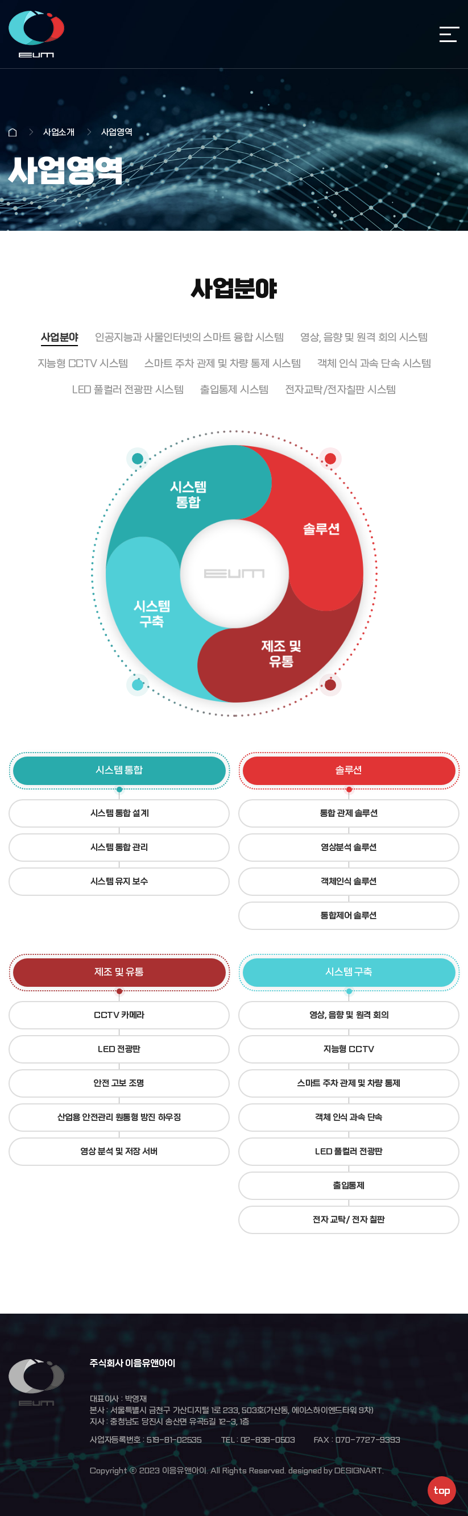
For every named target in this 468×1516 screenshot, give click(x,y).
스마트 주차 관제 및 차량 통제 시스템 (222, 364)
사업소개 (58, 132)
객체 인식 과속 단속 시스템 (373, 364)
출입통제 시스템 (234, 390)
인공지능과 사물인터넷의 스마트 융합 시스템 (189, 338)
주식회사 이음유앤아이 (36, 34)
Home (12, 132)
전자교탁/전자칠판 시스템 (340, 390)
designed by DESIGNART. (336, 1470)
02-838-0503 (268, 1439)
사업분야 (59, 338)
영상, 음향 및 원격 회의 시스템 (363, 338)
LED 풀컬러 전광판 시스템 (127, 390)
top (441, 1490)
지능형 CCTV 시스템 (83, 364)
